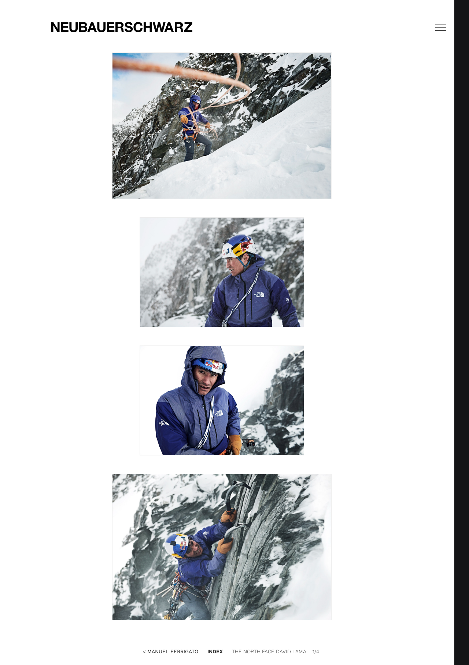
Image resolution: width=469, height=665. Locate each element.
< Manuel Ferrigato (170, 651)
